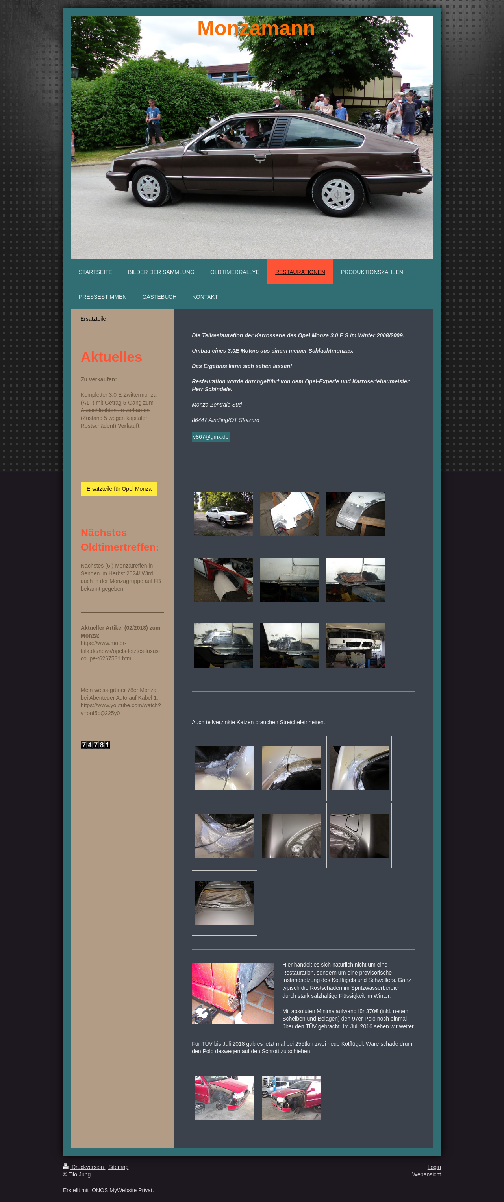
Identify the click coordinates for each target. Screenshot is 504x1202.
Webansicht (426, 1174)
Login (434, 1167)
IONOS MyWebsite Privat (121, 1190)
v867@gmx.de (210, 437)
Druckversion (84, 1167)
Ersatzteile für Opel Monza (119, 489)
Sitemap (118, 1167)
